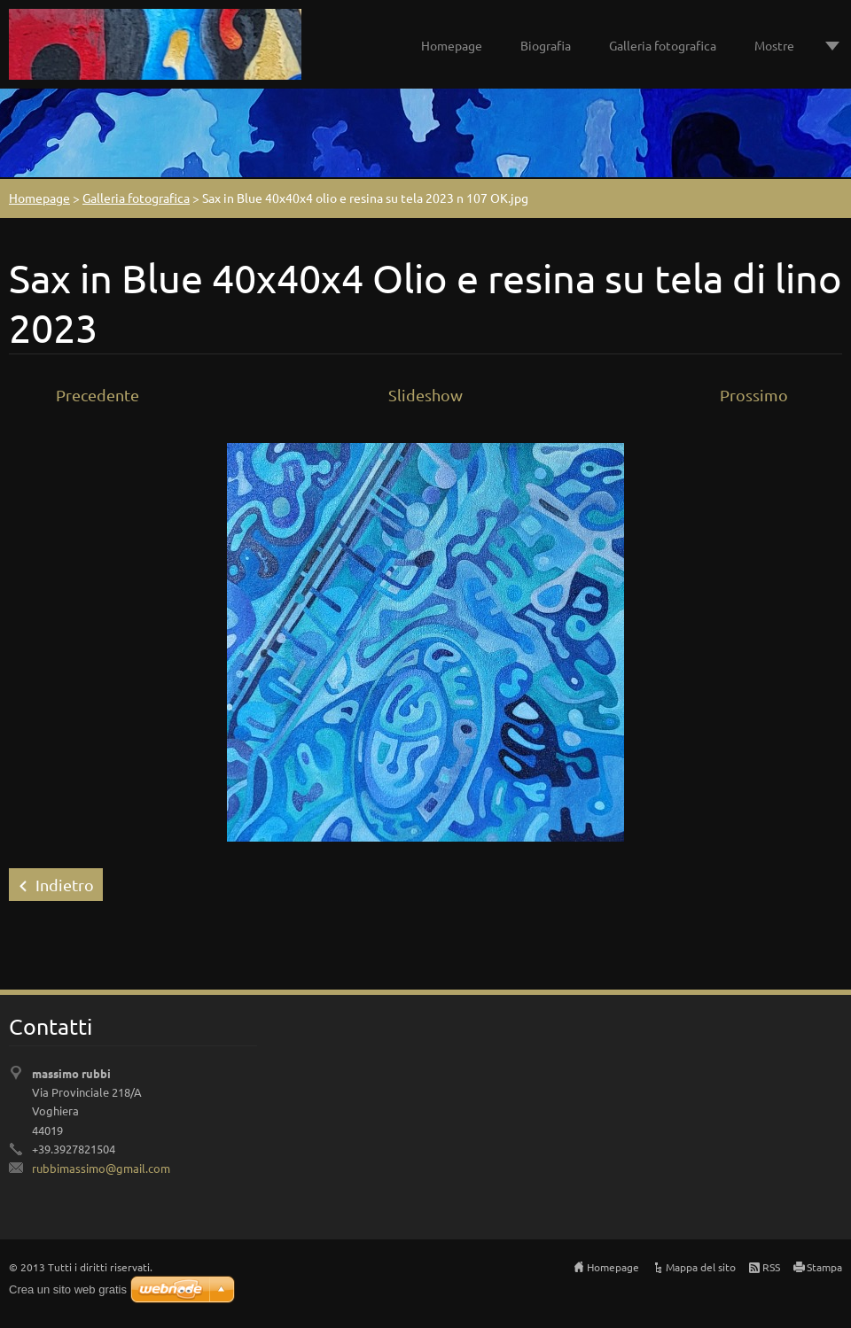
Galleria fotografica (662, 45)
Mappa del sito (701, 1267)
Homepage (451, 45)
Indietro (64, 884)
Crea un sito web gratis (68, 1289)
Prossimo (754, 394)
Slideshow (425, 394)
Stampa (824, 1267)
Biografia (545, 45)
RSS (771, 1267)
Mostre (774, 45)
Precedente (97, 394)
